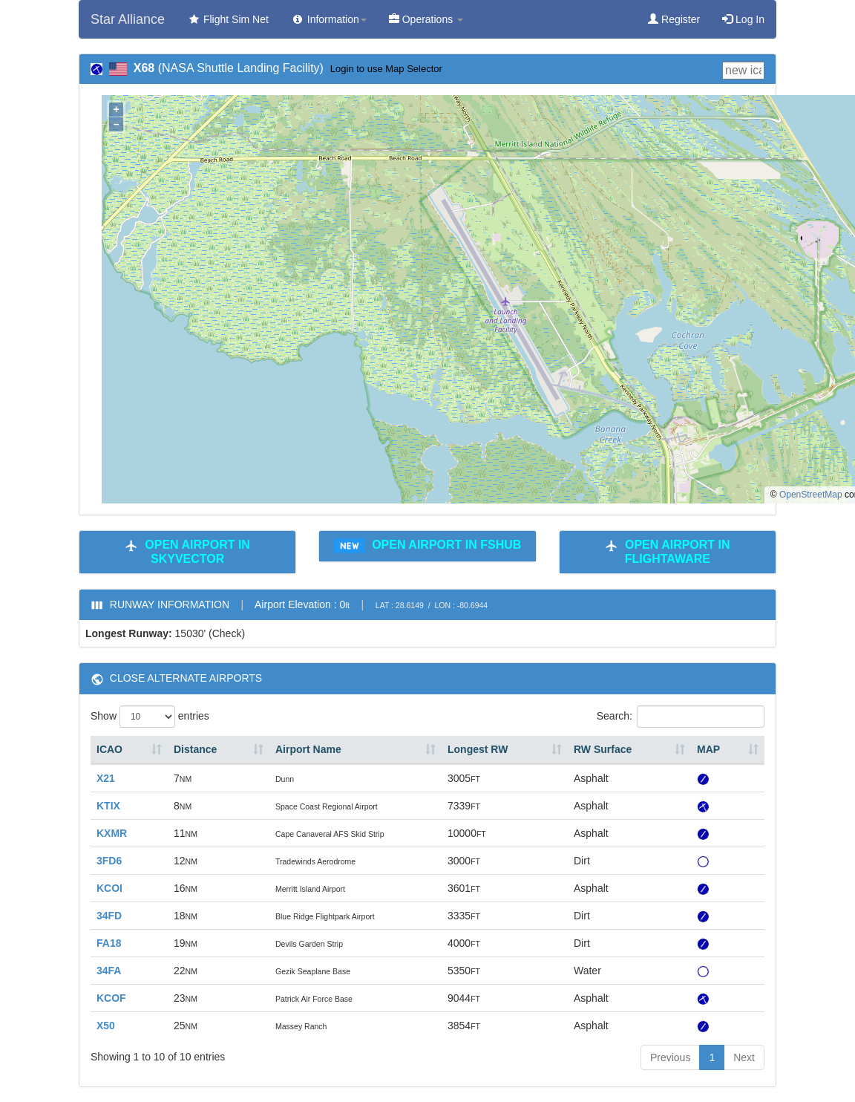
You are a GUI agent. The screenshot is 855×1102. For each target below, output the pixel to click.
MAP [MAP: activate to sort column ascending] (708, 749)
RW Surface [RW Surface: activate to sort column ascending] (603, 749)
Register (674, 19)
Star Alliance (128, 19)
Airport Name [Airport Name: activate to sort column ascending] (308, 749)
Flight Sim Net (228, 19)
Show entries (150, 716)
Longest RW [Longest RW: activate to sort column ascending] (478, 749)
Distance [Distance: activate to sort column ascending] (195, 749)
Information (329, 19)
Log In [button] (743, 19)
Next (744, 1057)
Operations (426, 19)
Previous (670, 1057)
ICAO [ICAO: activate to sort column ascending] (109, 749)
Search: (680, 716)
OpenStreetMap (810, 494)
